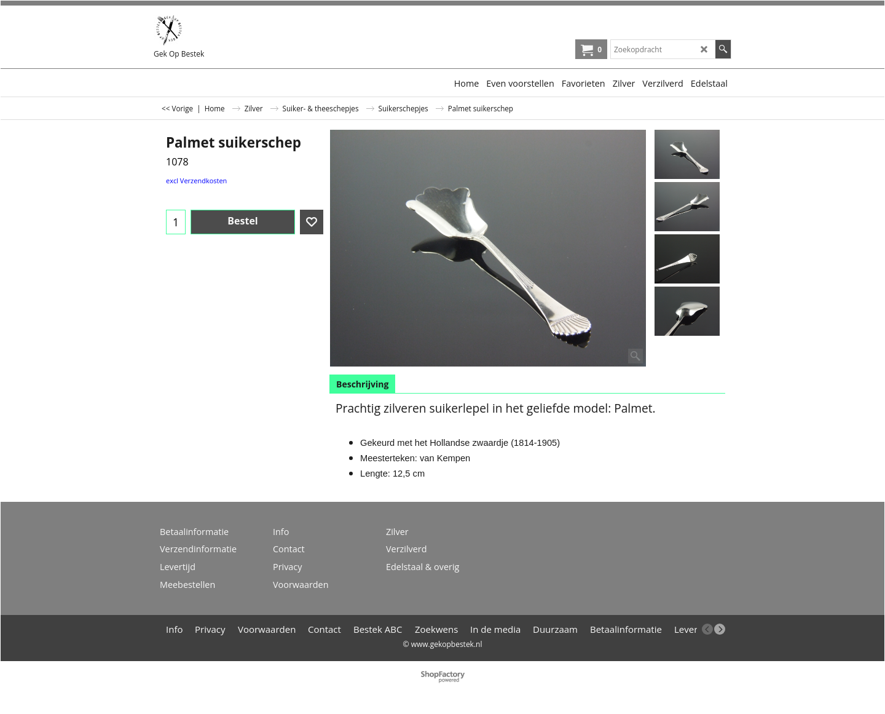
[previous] (707, 629)
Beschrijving (362, 384)
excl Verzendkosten (196, 180)
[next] (719, 629)
